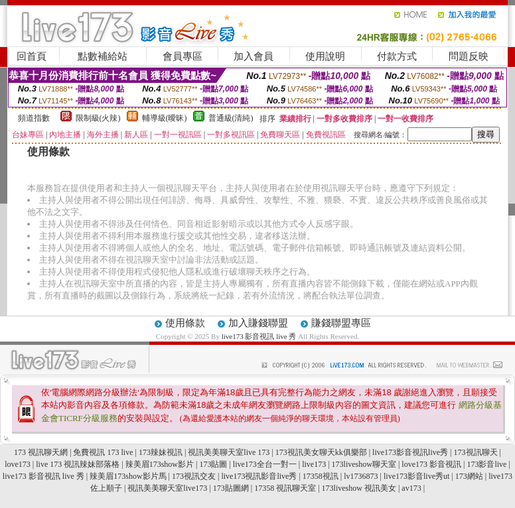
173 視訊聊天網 (41, 452)
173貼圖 (213, 464)
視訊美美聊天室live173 (167, 488)
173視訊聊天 (476, 452)
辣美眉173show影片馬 (128, 476)
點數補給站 (102, 56)
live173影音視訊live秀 (410, 452)
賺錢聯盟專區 (341, 323)
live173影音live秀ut (416, 476)
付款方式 (397, 56)
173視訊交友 (194, 476)
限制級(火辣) (98, 118)
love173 (18, 464)
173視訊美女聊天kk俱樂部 (321, 452)
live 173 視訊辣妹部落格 (77, 464)
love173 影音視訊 (431, 464)
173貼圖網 (231, 488)
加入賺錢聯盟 (258, 323)
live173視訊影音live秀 (259, 476)
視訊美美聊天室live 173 (228, 452)
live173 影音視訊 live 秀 (260, 336)
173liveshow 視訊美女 (359, 488)
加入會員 (253, 56)
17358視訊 (320, 476)
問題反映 (468, 56)
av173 (411, 488)
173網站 (469, 476)
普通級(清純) (231, 118)
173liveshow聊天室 (364, 464)
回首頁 (31, 56)
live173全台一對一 (265, 464)
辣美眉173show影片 (159, 464)
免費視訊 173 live (103, 452)
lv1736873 (361, 476)
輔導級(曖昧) (164, 118)
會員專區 (182, 56)
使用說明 (325, 56)
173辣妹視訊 (161, 452)
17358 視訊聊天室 (285, 488)
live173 (314, 464)
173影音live (486, 464)
